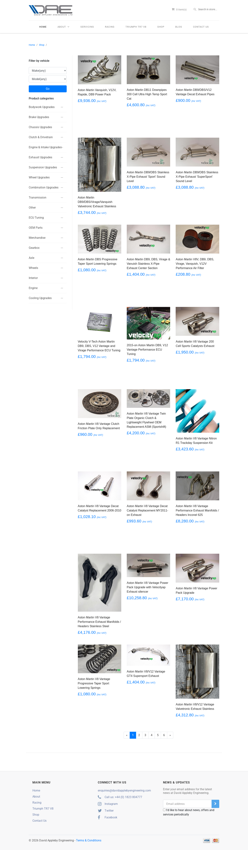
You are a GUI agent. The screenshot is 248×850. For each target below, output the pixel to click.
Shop (160, 26)
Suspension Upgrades (43, 167)
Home (43, 26)
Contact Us (201, 26)
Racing (109, 26)
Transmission (37, 197)
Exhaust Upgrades (40, 157)
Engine (33, 288)
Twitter (106, 811)
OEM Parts (35, 227)
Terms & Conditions (88, 840)
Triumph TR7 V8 (135, 26)
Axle (31, 257)
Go (47, 88)
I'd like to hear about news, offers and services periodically (188, 812)
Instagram (108, 804)
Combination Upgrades (43, 187)
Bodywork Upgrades (42, 107)
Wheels (33, 267)
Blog (178, 26)
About (63, 26)
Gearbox (34, 247)
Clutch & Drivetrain (41, 137)
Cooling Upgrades (40, 298)
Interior (33, 277)
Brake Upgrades (39, 117)
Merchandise (37, 237)
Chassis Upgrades (40, 127)
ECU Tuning (36, 217)
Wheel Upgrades (39, 177)
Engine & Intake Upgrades (45, 147)
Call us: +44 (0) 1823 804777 (120, 797)
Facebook (107, 817)
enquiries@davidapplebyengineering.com (124, 790)
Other (32, 207)
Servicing (87, 26)
